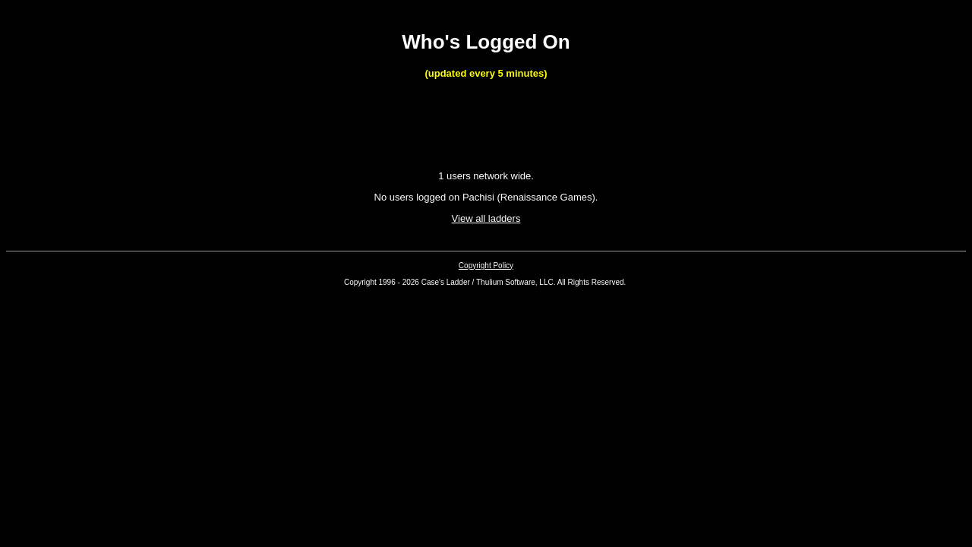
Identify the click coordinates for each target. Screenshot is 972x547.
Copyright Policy (486, 265)
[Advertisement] (486, 126)
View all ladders (486, 218)
